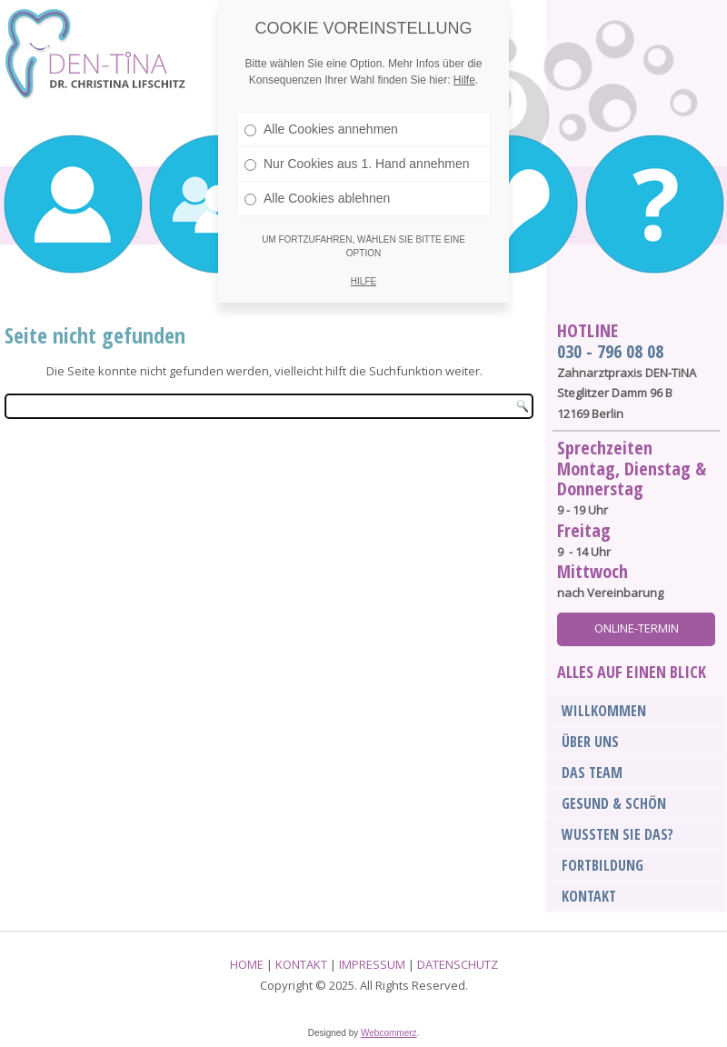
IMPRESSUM (372, 964)
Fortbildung (602, 865)
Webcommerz (389, 1033)
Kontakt (589, 896)
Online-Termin (636, 628)
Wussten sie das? (617, 834)
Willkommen (604, 711)
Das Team (592, 773)
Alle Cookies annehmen (321, 129)
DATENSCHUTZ (457, 964)
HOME (247, 964)
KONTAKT (301, 964)
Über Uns (590, 742)
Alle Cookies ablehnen (317, 198)
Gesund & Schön (614, 803)
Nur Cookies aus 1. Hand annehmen (356, 163)
